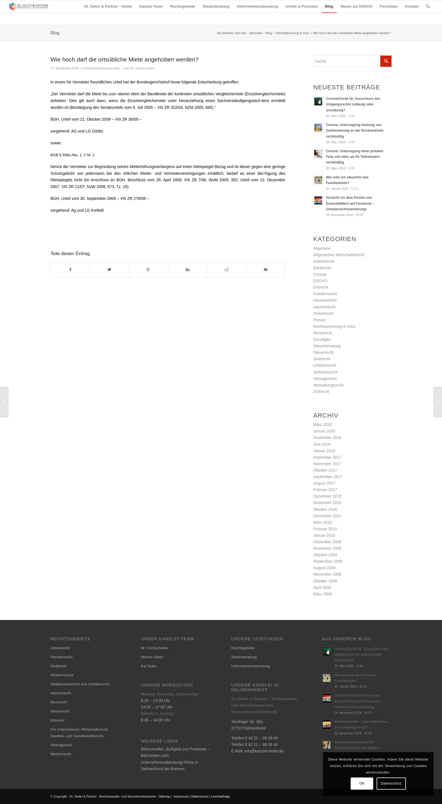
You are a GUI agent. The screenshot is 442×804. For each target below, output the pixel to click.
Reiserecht (322, 333)
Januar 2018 (324, 451)
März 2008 (322, 594)
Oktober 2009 (325, 555)
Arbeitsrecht (323, 261)
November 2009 (327, 548)
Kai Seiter (149, 666)
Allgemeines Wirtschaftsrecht (338, 255)
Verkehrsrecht (325, 372)
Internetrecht (324, 307)
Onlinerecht (323, 313)
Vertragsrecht (325, 378)
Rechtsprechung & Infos (292, 33)
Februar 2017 (325, 489)
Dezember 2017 (327, 457)
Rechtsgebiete (243, 648)
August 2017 (324, 483)
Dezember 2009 (327, 542)
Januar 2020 (324, 431)
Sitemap (164, 796)
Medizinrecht (60, 754)
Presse (319, 320)
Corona (319, 274)
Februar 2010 (325, 529)
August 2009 (324, 568)
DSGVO (320, 281)
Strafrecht (321, 359)
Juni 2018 (321, 444)
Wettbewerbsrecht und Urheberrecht (79, 684)
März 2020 (322, 424)
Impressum (181, 796)
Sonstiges (321, 339)
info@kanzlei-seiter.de (264, 751)
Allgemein (321, 248)
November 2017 (327, 463)
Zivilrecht (321, 391)
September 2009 (327, 561)
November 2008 (327, 574)
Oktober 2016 (325, 509)
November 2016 (327, 502)
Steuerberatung (327, 346)
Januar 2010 (324, 535)
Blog (54, 32)
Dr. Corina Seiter (142, 68)
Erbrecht (320, 287)
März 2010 (322, 522)
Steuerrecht (323, 352)
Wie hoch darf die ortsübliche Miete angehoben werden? (124, 59)
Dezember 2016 (327, 496)
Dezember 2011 (327, 516)
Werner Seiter (152, 657)
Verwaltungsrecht (328, 385)
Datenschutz (200, 796)
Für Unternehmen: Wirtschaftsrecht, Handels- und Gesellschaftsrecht (79, 732)
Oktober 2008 (325, 581)
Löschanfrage (220, 796)
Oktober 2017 (325, 470)
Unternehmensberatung (250, 666)
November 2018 (327, 437)
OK (362, 783)
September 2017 (327, 476)
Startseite (255, 33)
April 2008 (322, 587)
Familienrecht (325, 293)
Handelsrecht (325, 300)
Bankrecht (322, 268)
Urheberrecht (324, 365)
